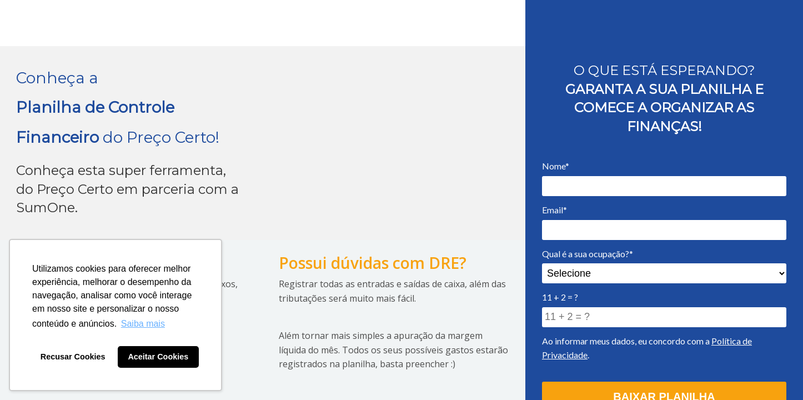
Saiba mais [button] (143, 323)
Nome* (555, 166)
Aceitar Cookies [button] (158, 356)
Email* (554, 209)
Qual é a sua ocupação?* (587, 253)
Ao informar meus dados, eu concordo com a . (647, 348)
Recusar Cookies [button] (73, 356)
